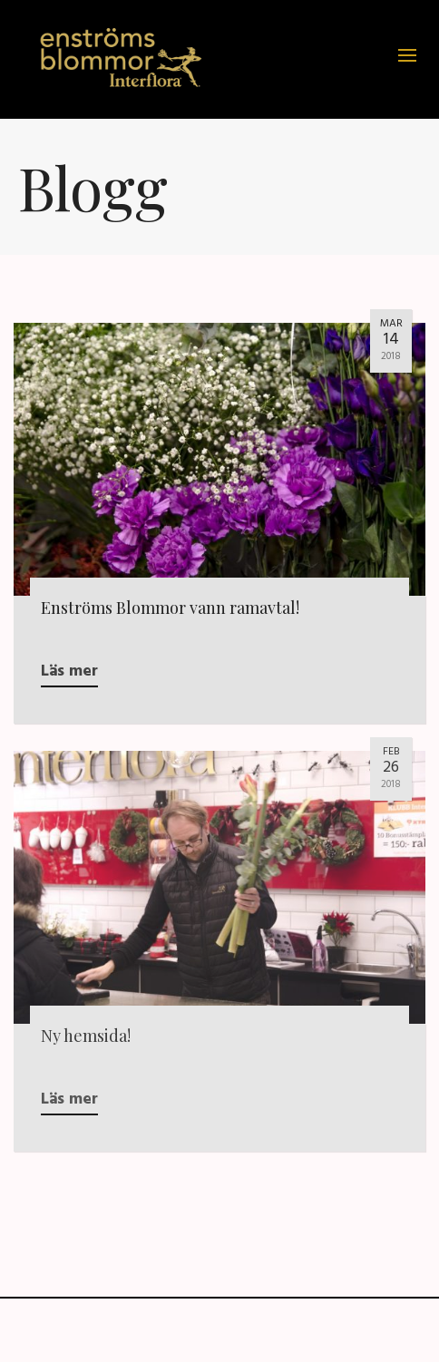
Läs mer (69, 671)
